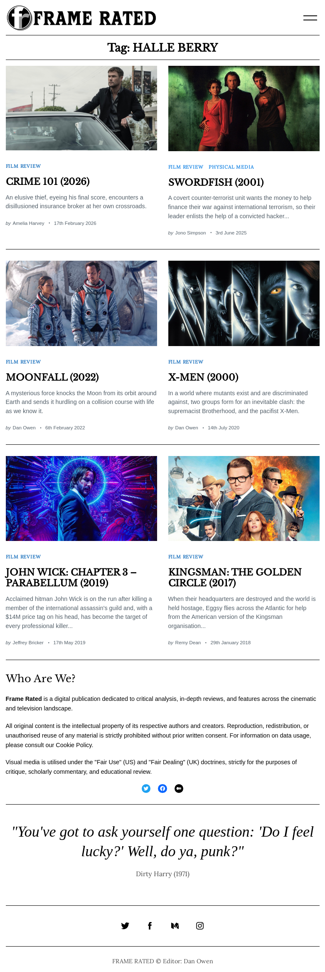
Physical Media (231, 166)
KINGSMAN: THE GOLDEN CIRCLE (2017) (235, 574)
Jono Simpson (190, 231)
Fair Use (108, 757)
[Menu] (310, 18)
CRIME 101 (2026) (48, 180)
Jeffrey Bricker (28, 638)
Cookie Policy (73, 740)
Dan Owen (24, 424)
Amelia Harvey (28, 221)
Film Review (23, 165)
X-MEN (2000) (203, 374)
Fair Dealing (167, 757)
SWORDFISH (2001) (215, 181)
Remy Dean (188, 638)
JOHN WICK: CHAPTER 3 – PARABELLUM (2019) (72, 574)
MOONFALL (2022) (52, 374)
